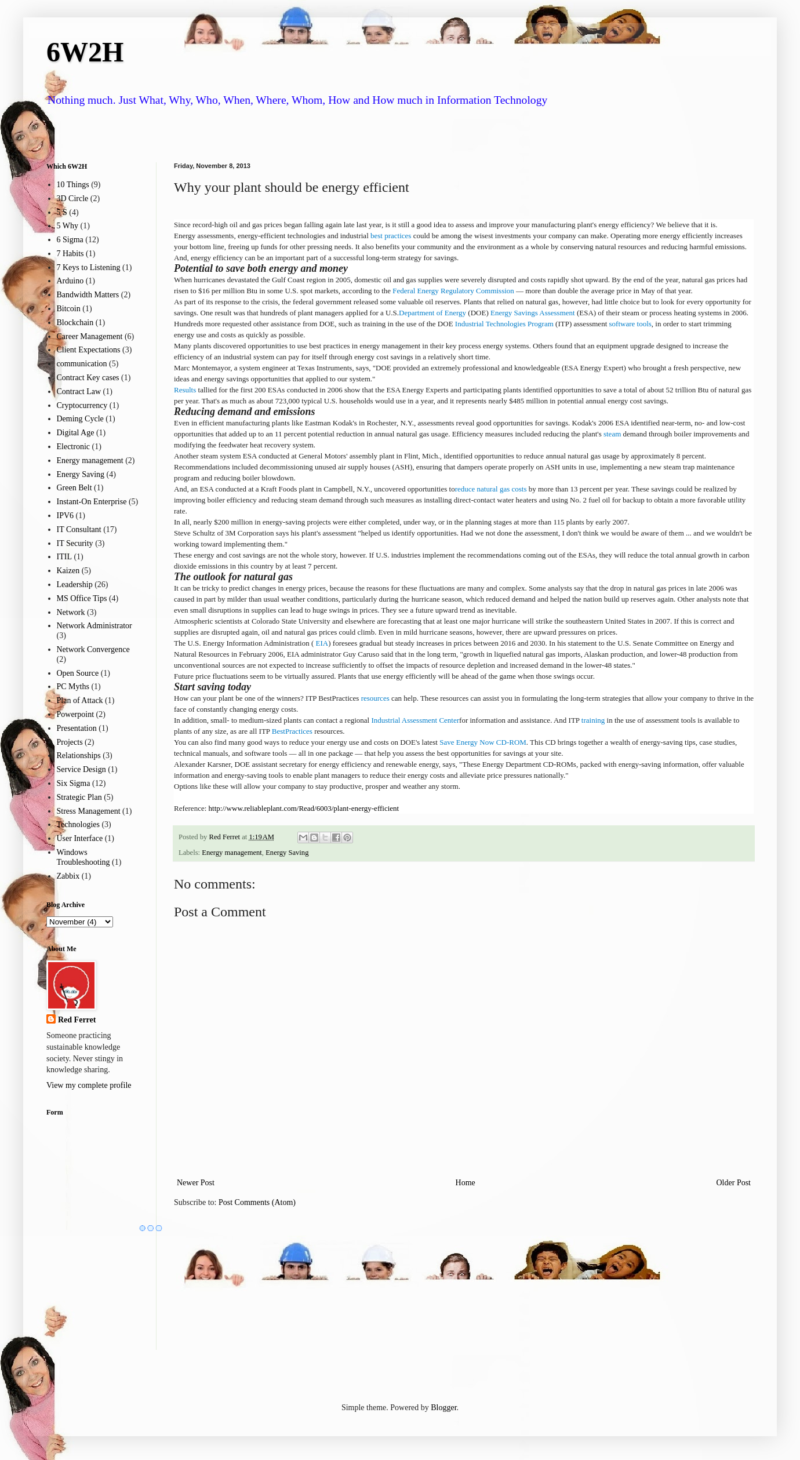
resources (375, 698)
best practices (390, 235)
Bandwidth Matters (88, 294)
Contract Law (79, 391)
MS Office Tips (82, 598)
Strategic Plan (79, 797)
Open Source (78, 673)
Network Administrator (94, 625)
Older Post (734, 1182)
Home (465, 1182)
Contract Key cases (88, 377)
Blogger (443, 1407)
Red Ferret (77, 1019)
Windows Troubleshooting (83, 857)
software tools (630, 323)
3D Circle (73, 198)
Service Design (81, 769)
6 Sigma (70, 239)
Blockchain (75, 322)
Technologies (78, 824)
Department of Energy (432, 312)
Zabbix (68, 876)
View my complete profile (89, 1085)
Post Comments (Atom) (257, 1202)
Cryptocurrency (82, 405)
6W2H (84, 52)
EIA (321, 643)
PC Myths (73, 686)
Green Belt (74, 487)
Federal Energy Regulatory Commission (453, 290)
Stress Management (89, 811)
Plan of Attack (80, 700)
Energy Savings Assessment (532, 312)
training (593, 720)
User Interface (80, 838)
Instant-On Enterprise (92, 501)
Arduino (70, 280)
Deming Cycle (80, 418)
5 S (62, 212)
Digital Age (75, 432)
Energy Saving (287, 853)
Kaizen (68, 570)
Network (71, 612)
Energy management (232, 853)
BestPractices (292, 731)
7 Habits (70, 253)
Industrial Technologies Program (504, 323)
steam (612, 433)
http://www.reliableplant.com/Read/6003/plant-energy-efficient (304, 808)
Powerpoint (75, 714)
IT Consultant (79, 529)
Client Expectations (89, 349)
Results (185, 389)
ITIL (64, 556)
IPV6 (65, 515)
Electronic (73, 446)
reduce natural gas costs (491, 489)
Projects (70, 742)
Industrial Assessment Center (415, 720)
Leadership (75, 584)
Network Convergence (93, 649)
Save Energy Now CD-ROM (482, 742)
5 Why (67, 225)
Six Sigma (73, 783)
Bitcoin (69, 308)
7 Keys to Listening (89, 267)
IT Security (75, 543)
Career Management (90, 336)
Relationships (79, 755)
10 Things (73, 184)
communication (82, 363)
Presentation (77, 728)
